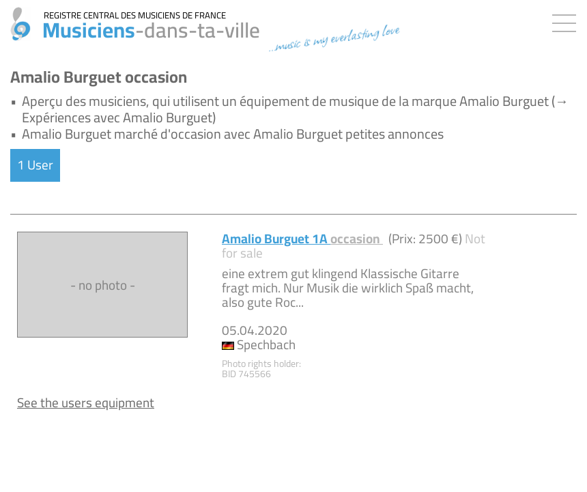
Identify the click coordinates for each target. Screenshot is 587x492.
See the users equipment (85, 402)
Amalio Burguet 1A (302, 238)
